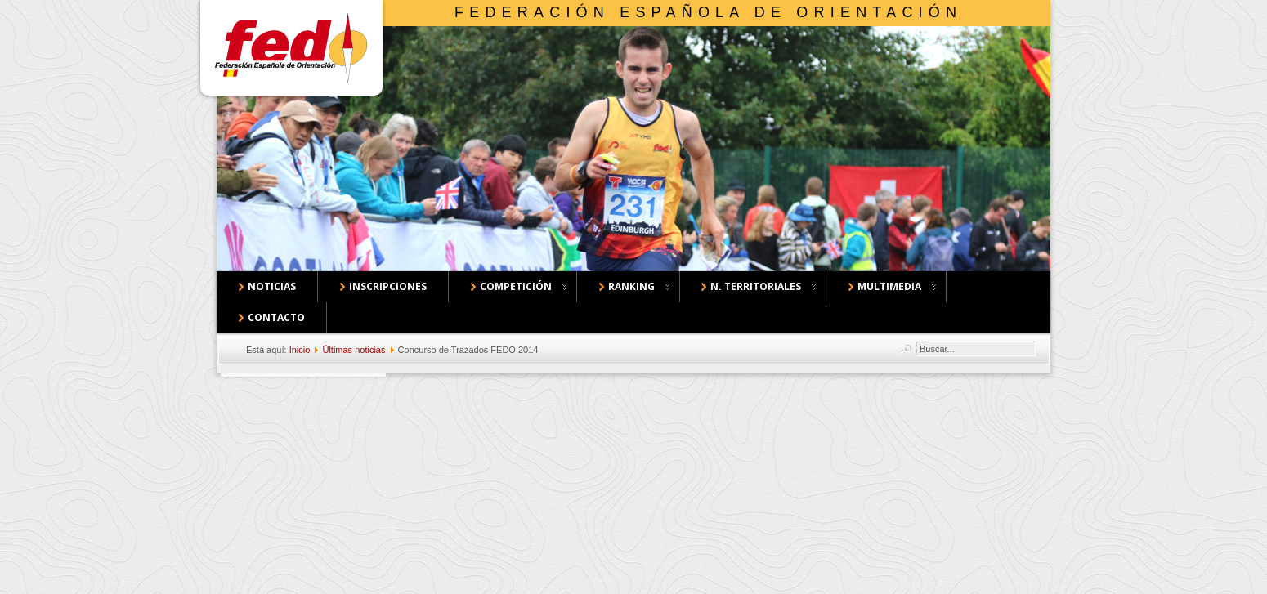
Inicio (300, 350)
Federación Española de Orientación (708, 12)
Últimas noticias (353, 350)
